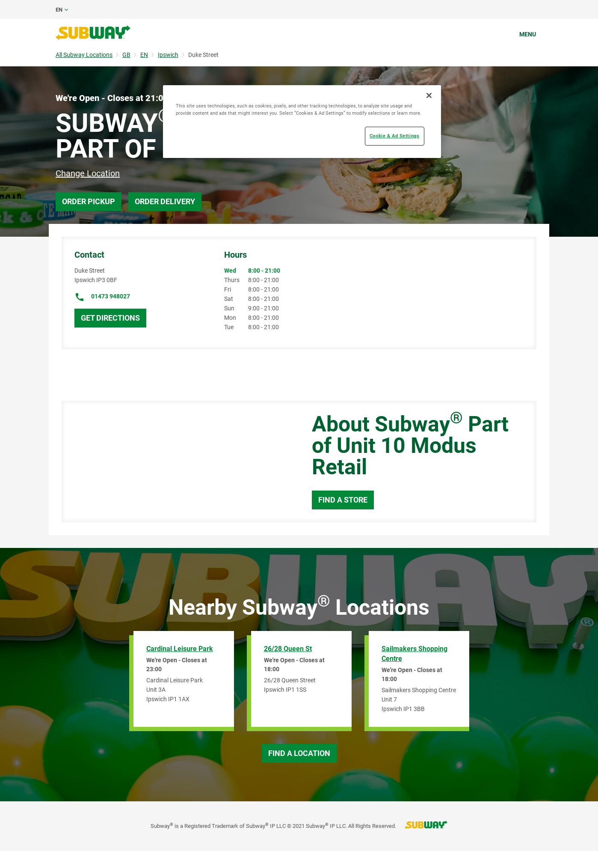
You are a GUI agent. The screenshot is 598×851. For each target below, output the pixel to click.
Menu (527, 34)
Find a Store (342, 499)
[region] (302, 121)
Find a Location (299, 753)
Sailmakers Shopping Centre (414, 654)
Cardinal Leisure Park (179, 649)
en (59, 9)
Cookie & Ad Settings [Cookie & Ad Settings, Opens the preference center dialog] (394, 136)
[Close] (429, 95)
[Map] (177, 461)
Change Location (88, 173)
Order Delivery (165, 201)
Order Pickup (88, 201)
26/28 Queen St (288, 649)
